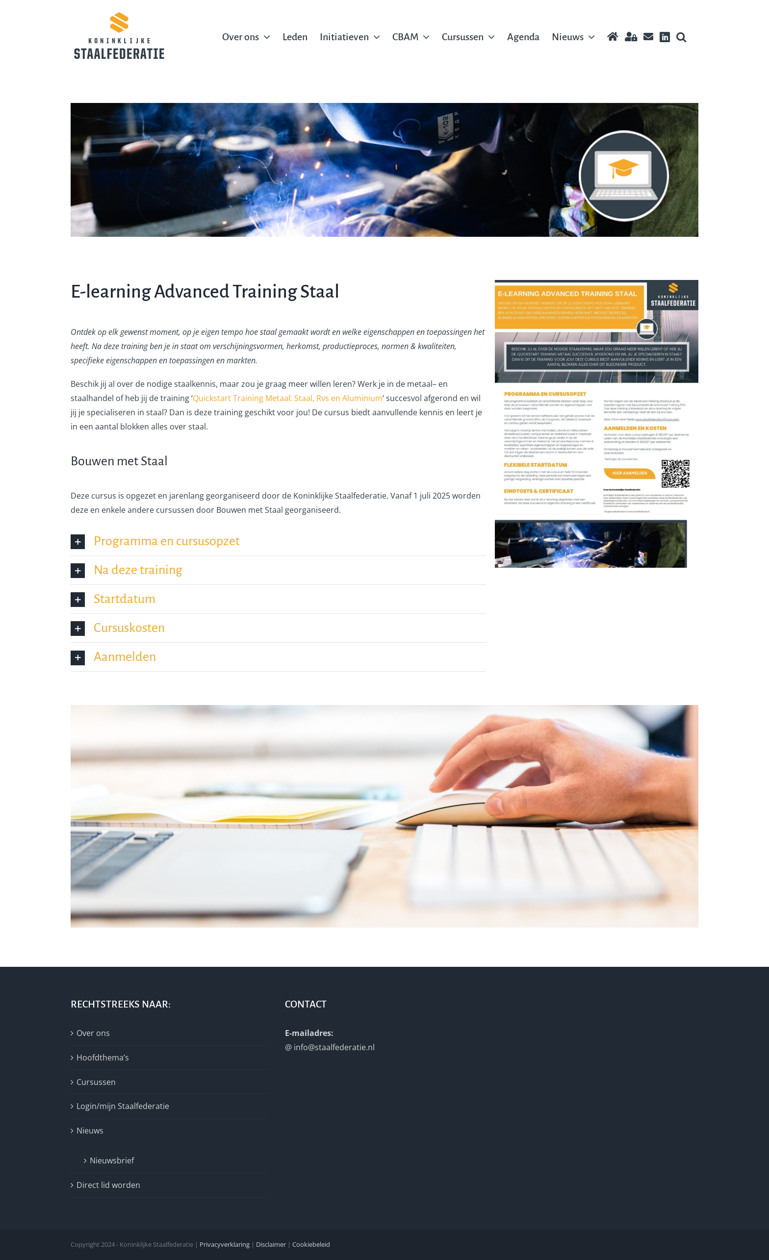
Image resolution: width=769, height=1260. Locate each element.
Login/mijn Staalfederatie (123, 1106)
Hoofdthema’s (103, 1057)
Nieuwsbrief (112, 1160)
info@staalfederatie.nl (334, 1047)
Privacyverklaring (225, 1244)
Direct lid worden (108, 1185)
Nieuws (90, 1130)
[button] (681, 37)
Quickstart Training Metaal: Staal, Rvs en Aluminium (288, 398)
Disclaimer (271, 1244)
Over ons (93, 1033)
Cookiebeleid (311, 1244)
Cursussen (96, 1082)
